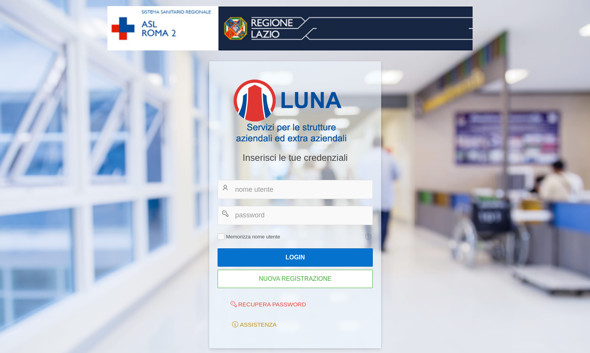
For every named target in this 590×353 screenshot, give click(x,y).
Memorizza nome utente (253, 237)
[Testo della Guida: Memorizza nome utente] (368, 236)
